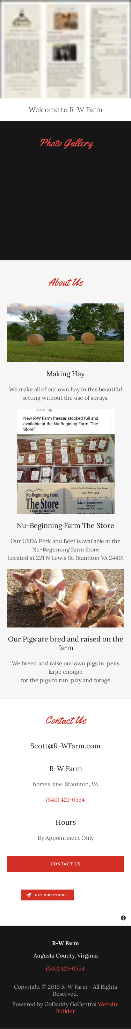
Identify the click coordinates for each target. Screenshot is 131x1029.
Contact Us (66, 863)
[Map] (65, 906)
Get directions (46, 895)
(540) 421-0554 (65, 799)
